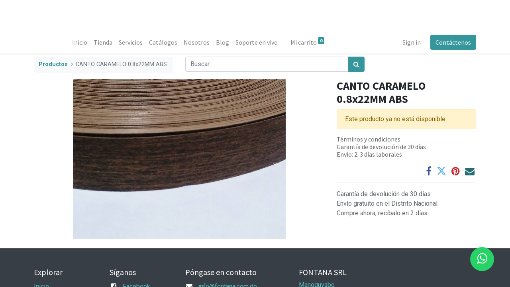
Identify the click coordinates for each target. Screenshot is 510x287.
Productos (53, 64)
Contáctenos (453, 42)
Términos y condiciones (368, 139)
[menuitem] (79, 42)
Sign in (411, 42)
